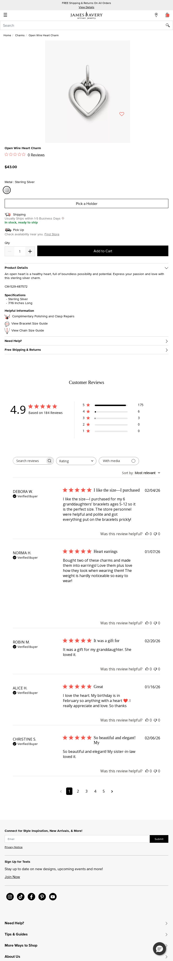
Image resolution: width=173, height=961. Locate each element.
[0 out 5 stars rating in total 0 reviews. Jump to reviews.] (25, 154)
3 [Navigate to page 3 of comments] (86, 791)
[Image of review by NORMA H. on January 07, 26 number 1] (74, 595)
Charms (20, 35)
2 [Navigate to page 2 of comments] (78, 791)
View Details (86, 7)
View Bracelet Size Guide (29, 323)
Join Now (12, 876)
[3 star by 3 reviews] (113, 419)
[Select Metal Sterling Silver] (7, 190)
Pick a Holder (86, 203)
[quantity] (20, 251)
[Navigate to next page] (112, 791)
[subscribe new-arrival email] (77, 839)
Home (7, 35)
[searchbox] (29, 460)
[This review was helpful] (147, 533)
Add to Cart (103, 250)
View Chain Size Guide (27, 330)
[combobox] (86, 25)
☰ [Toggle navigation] (5, 15)
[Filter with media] (119, 461)
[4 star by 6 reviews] (113, 412)
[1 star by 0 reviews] (113, 432)
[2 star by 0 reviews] (113, 425)
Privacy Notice (14, 847)
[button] (159, 948)
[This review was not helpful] (155, 533)
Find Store (51, 234)
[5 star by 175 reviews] (113, 406)
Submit (159, 839)
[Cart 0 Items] (167, 15)
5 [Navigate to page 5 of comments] (104, 791)
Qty (7, 243)
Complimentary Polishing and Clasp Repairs (43, 316)
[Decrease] (30, 251)
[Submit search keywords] (169, 25)
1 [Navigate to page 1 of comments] (69, 791)
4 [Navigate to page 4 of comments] (95, 791)
